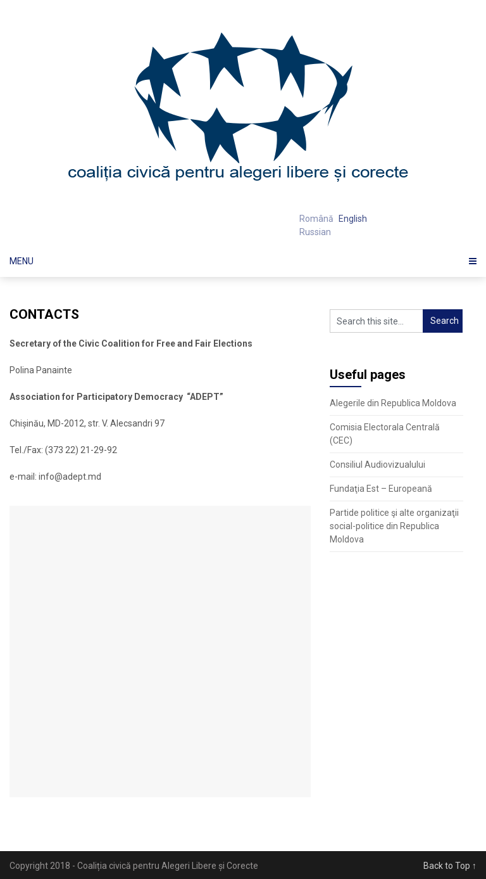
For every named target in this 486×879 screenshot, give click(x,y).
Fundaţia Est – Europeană (381, 489)
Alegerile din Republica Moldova (393, 403)
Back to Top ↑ (450, 866)
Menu (21, 261)
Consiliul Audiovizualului (377, 464)
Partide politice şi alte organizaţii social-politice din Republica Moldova (394, 526)
